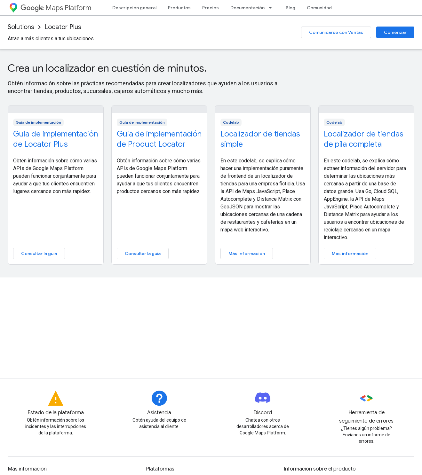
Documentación (247, 8)
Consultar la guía (39, 253)
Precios (210, 8)
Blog (290, 8)
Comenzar (395, 32)
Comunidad (319, 8)
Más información (246, 253)
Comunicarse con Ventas (336, 32)
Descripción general (134, 8)
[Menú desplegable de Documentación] (272, 7)
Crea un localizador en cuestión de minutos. (107, 68)
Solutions (21, 27)
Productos (179, 8)
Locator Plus (62, 27)
